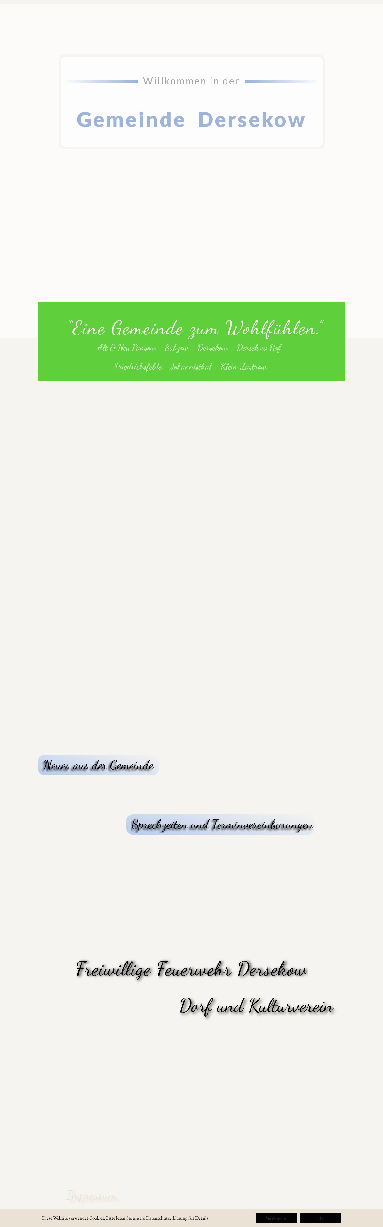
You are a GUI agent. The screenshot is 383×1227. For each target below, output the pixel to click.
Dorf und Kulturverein (256, 1005)
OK (320, 1218)
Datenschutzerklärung (167, 1218)
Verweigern (276, 1218)
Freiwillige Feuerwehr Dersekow (191, 968)
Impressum (91, 1195)
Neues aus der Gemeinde (98, 764)
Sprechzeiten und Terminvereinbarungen (222, 824)
